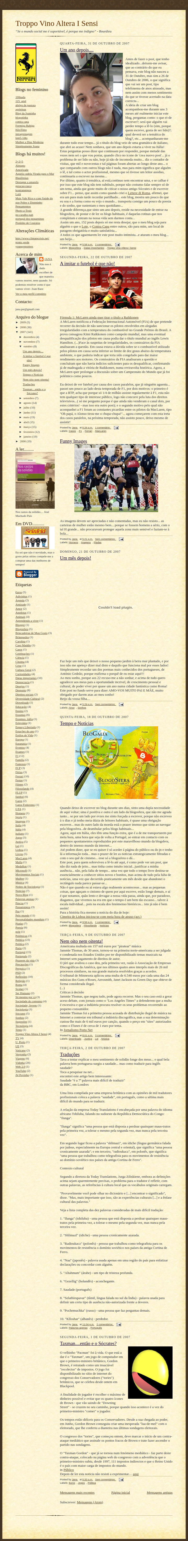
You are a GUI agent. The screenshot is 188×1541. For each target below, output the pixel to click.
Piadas (19, 923)
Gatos (18, 800)
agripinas (20, 109)
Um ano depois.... (33, 351)
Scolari (19, 988)
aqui (136, 1474)
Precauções (22, 964)
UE (17, 1046)
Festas (19, 780)
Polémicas (21, 935)
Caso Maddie (23, 645)
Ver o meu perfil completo (30, 293)
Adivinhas (21, 596)
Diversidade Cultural (27, 698)
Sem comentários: (105, 538)
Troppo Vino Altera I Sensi (56, 23)
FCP (18, 767)
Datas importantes (26, 677)
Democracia (22, 682)
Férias (19, 772)
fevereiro (29, 431)
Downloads (22, 702)
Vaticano (20, 1050)
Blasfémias (22, 177)
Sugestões (21, 1021)
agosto (28, 402)
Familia (19, 759)
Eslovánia (21, 722)
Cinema (20, 661)
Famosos (20, 764)
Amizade (20, 604)
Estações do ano (24, 731)
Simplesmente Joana (27, 146)
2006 (23, 441)
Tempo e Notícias (33, 374)
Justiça (19, 841)
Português (21, 956)
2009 (23, 322)
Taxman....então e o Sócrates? (88, 1343)
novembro (30, 341)
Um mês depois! (32, 369)
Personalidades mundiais (30, 919)
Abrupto (20, 165)
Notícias (20, 890)
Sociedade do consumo (28, 1001)
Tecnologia (21, 1025)
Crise (18, 665)
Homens (20, 813)
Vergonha (21, 1054)
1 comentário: (103, 427)
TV (17, 1038)
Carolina (20, 641)
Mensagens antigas (160, 1492)
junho (27, 412)
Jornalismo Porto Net (78, 1030)
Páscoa (19, 903)
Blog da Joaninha (25, 113)
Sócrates (20, 1013)
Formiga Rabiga (24, 125)
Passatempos (22, 907)
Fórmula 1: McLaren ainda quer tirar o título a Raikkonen (99, 317)
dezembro (30, 336)
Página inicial (120, 1492)
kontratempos (23, 190)
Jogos (18, 837)
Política (19, 943)
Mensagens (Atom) (90, 1502)
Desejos (20, 686)
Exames (20, 751)
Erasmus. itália (24, 719)
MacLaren (21, 858)
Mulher (19, 878)
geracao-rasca (23, 186)
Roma (19, 984)
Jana (48, 259)
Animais (20, 616)
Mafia (19, 862)
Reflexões (21, 976)
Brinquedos (22, 637)
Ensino (19, 710)
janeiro (28, 436)
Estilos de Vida (24, 735)
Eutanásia (21, 743)
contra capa (22, 121)
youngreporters (24, 246)
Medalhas (21, 866)
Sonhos (19, 1017)
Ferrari (19, 776)
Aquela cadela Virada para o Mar (34, 173)
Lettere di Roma (139, 193)
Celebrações (22, 653)
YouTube (20, 1070)
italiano (19, 833)
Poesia (19, 927)
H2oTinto (21, 129)
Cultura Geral (23, 669)
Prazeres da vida (25, 960)
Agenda (20, 600)
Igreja (18, 817)
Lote (85, 226)
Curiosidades (23, 674)
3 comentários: (103, 1035)
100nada (20, 97)
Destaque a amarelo (26, 182)
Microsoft (21, 870)
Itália (18, 829)
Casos (19, 649)
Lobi (18, 194)
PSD (18, 972)
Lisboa (19, 849)
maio (27, 417)
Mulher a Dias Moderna (29, 142)
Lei (17, 845)
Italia (18, 825)
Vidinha (20, 1062)
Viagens (20, 1058)
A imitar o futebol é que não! (87, 263)
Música (19, 882)
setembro (29, 398)
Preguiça (20, 968)
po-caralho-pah (24, 214)
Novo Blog (21, 894)
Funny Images (31, 364)
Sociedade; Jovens (26, 1005)
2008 (23, 327)
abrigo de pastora (25, 105)
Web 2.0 (20, 1066)
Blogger (20, 624)
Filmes (19, 784)
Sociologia (21, 1009)
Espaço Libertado (25, 727)
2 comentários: (103, 244)
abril (27, 422)
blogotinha (21, 117)
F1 (17, 755)
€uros (18, 592)
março (28, 426)
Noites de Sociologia (27, 886)
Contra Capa (100, 226)
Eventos (20, 747)
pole (17, 931)
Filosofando (22, 788)
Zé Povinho (22, 1075)
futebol (19, 796)
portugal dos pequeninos (29, 218)
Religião (20, 980)
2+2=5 (19, 161)
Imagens (20, 821)
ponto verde (22, 242)
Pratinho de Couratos (27, 222)
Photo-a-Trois (23, 210)
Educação (21, 706)
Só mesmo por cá (25, 997)
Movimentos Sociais (27, 874)
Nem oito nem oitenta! (36, 379)
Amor (18, 608)
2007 (23, 331)
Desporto (20, 690)
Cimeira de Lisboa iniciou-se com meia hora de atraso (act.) (100, 917)
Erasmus (20, 714)
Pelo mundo (22, 915)
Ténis (18, 1029)
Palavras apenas (24, 898)
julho (27, 407)
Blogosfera (21, 629)
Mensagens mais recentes (77, 1492)
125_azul (20, 101)
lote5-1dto (21, 137)
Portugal (20, 952)
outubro (29, 346)
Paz (17, 911)
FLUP (19, 792)
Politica (19, 939)
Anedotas (20, 612)
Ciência (19, 657)
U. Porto (20, 1042)
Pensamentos (23, 206)
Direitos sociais (24, 694)
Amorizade (22, 169)
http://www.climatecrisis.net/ (32, 238)
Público (68, 1470)
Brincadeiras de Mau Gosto (31, 632)
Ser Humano (22, 993)
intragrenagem (23, 133)
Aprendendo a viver (27, 620)
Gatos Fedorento (25, 804)
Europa (19, 739)
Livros (19, 854)
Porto (18, 948)
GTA (18, 809)
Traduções (29, 384)
